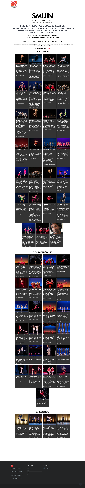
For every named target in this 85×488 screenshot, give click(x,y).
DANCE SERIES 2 (53, 40)
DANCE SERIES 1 (32, 40)
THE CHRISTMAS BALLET (42, 40)
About (28, 470)
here (49, 48)
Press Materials (29, 476)
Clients (28, 472)
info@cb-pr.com (48, 468)
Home (28, 468)
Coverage (28, 474)
